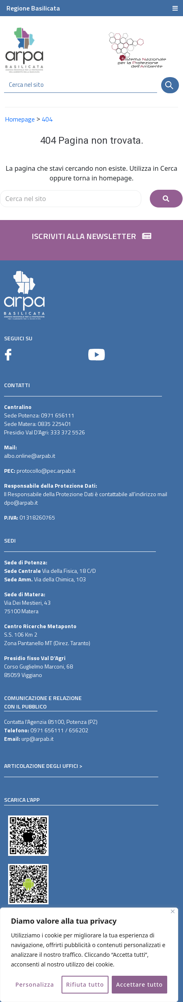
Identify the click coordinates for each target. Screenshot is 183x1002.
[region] (89, 955)
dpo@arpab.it (21, 502)
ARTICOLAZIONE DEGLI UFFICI (41, 765)
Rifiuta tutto (85, 984)
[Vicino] (172, 911)
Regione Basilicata (33, 8)
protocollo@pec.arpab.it (46, 470)
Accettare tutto (139, 984)
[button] (91, 240)
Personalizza (34, 984)
